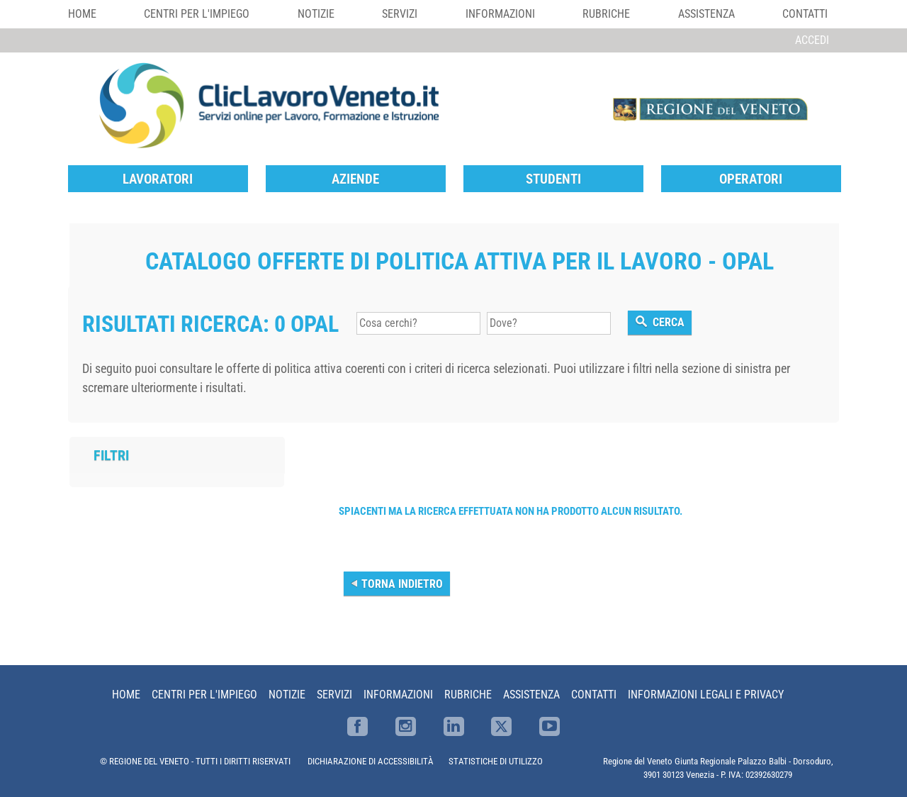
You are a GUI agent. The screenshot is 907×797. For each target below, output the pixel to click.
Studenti (553, 179)
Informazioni (500, 14)
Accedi (812, 40)
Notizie (316, 14)
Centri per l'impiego (196, 14)
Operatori (750, 179)
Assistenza (706, 14)
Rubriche (606, 14)
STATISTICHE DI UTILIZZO (496, 761)
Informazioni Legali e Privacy (706, 694)
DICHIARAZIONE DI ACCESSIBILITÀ (371, 761)
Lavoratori (158, 179)
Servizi (399, 14)
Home (82, 14)
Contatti (805, 14)
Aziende (355, 179)
